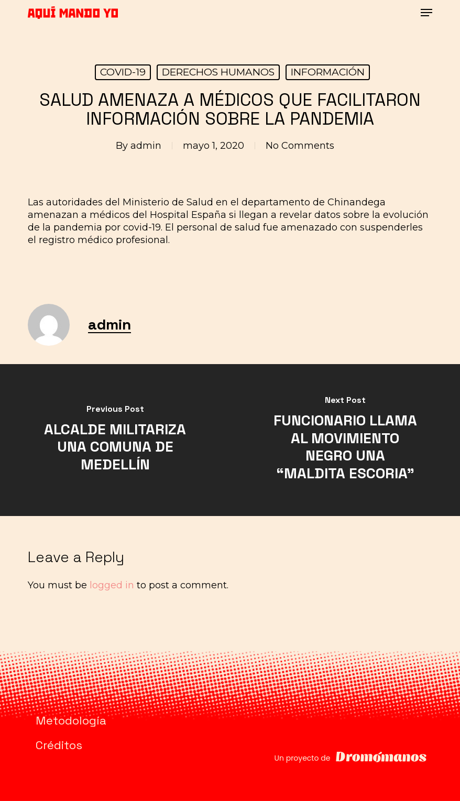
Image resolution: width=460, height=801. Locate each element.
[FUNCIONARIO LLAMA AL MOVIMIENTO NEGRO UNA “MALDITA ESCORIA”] (345, 440)
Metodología (71, 720)
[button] (426, 12)
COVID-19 (123, 72)
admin (145, 145)
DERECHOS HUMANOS (218, 72)
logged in (112, 585)
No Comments (300, 145)
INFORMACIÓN (328, 72)
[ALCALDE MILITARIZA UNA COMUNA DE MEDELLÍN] (115, 440)
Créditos (59, 745)
